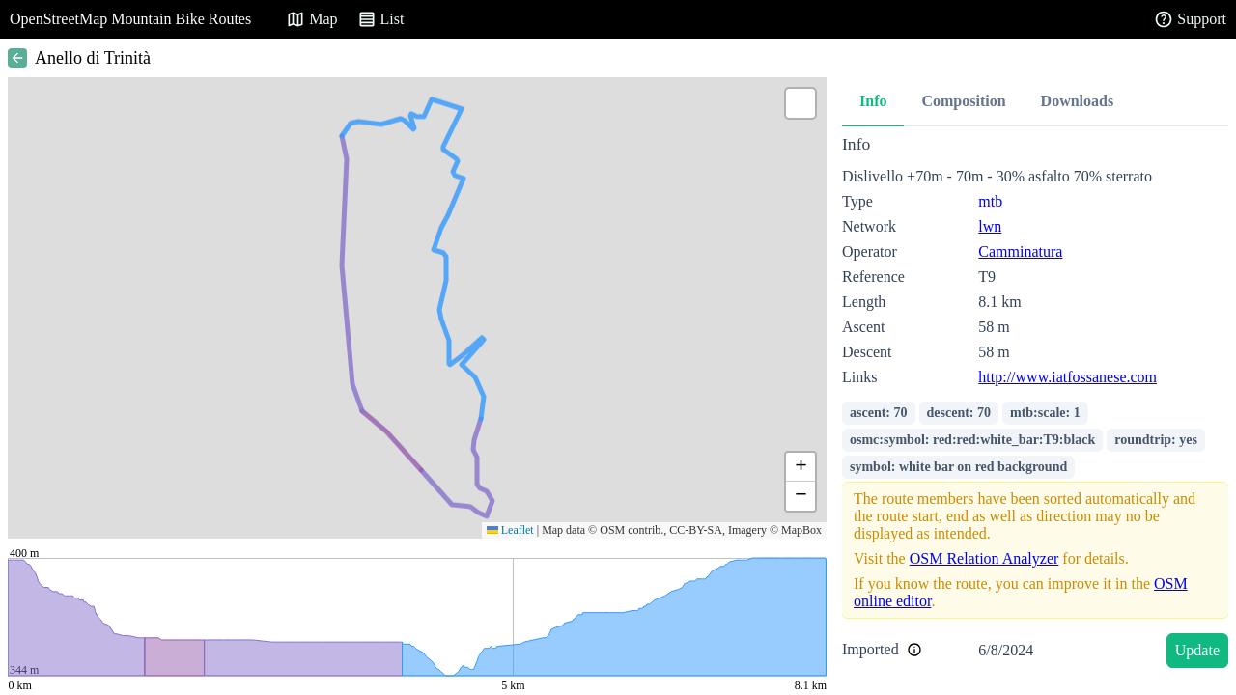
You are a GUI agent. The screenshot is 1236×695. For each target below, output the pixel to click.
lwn (989, 226)
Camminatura (1020, 251)
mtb (990, 201)
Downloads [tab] (1077, 101)
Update (1197, 650)
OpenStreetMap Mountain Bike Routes (130, 19)
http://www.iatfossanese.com (1067, 377)
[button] (800, 103)
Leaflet (510, 530)
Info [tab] (872, 101)
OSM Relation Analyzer (984, 558)
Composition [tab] (963, 101)
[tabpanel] (1035, 405)
